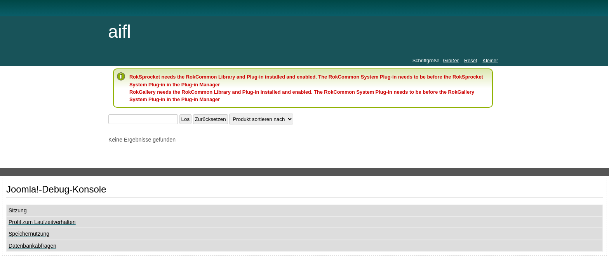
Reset (470, 60)
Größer (451, 60)
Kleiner (490, 60)
